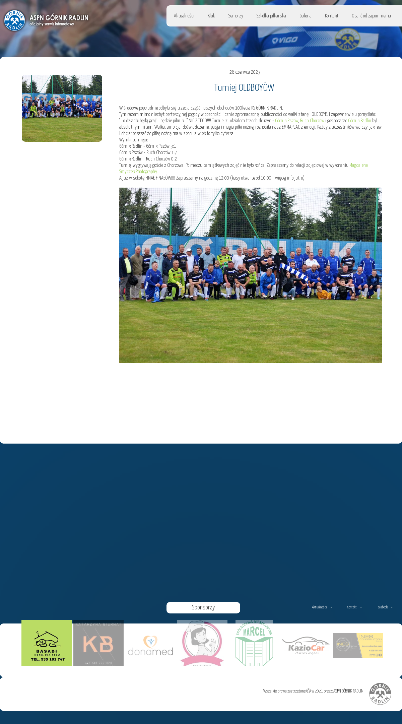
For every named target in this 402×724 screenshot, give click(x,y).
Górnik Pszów (286, 120)
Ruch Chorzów (312, 120)
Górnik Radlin (359, 120)
